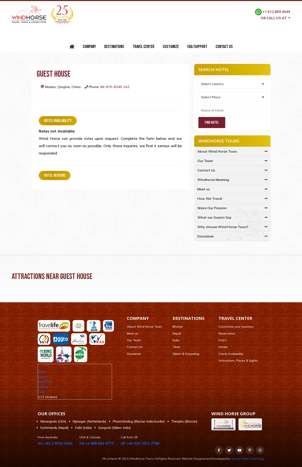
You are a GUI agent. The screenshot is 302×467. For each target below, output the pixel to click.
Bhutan (178, 326)
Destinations (114, 46)
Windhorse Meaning (213, 180)
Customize (171, 46)
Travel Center (143, 46)
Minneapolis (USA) (53, 421)
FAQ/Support (197, 46)
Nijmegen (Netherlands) (89, 421)
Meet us (203, 189)
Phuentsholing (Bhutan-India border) (139, 421)
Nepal (177, 333)
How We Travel (209, 198)
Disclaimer (205, 236)
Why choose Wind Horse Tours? (222, 227)
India (176, 340)
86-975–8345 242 (114, 87)
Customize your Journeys (236, 326)
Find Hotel (212, 122)
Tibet (176, 347)
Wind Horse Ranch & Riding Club (44, 382)
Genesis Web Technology (247, 458)
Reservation (227, 333)
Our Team (205, 161)
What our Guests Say (214, 217)
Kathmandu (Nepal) (54, 428)
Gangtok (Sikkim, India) (114, 428)
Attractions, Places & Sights (238, 360)
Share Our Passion (211, 208)
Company (89, 46)
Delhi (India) (83, 428)
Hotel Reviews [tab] (54, 175)
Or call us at (274, 18)
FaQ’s (222, 340)
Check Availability (231, 354)
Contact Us (224, 46)
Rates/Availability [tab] (58, 120)
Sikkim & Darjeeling (186, 354)
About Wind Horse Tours (217, 151)
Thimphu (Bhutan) (184, 421)
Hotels (223, 347)
